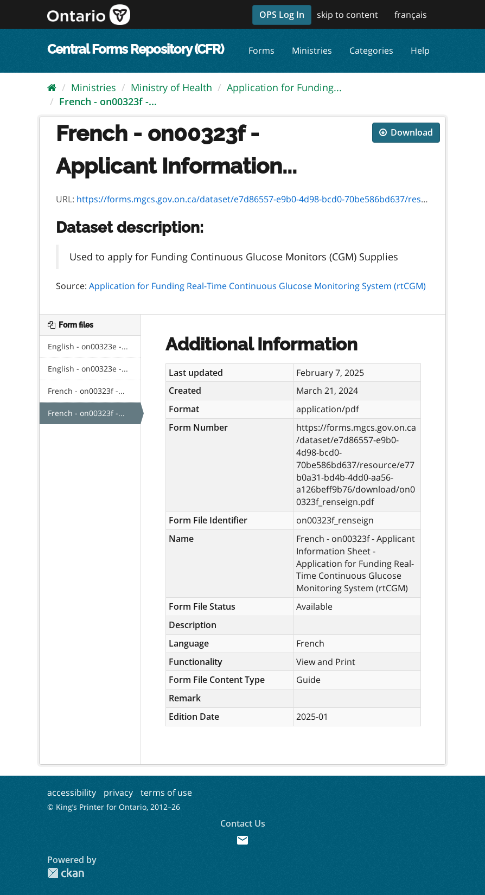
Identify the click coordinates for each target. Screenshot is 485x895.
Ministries (312, 50)
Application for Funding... (284, 87)
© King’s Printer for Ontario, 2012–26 (113, 807)
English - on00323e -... (88, 346)
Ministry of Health (171, 87)
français (410, 15)
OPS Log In (281, 15)
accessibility (71, 792)
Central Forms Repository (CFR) (135, 49)
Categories (371, 50)
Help (420, 50)
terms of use (166, 792)
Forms (261, 50)
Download (406, 132)
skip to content (347, 15)
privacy (118, 792)
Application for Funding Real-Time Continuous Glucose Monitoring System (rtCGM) (257, 286)
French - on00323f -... (108, 101)
